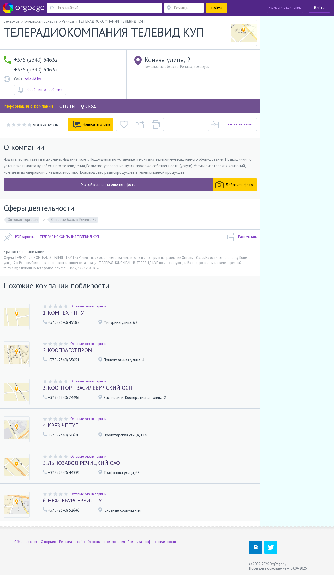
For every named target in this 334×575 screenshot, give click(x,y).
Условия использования (106, 542)
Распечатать (242, 236)
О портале (49, 542)
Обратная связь (26, 542)
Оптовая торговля (23, 219)
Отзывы (67, 106)
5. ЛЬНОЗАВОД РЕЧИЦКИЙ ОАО (81, 462)
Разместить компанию (285, 7)
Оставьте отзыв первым (88, 306)
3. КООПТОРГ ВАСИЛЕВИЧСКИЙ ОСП (87, 387)
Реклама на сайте (72, 542)
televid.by (33, 78)
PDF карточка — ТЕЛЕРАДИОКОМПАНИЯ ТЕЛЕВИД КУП (51, 236)
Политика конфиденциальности (152, 542)
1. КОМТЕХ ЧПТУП (65, 312)
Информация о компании (28, 106)
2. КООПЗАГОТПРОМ (67, 350)
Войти (319, 7)
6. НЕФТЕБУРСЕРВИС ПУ (72, 500)
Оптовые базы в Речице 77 (74, 219)
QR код (88, 106)
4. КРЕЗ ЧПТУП (61, 425)
